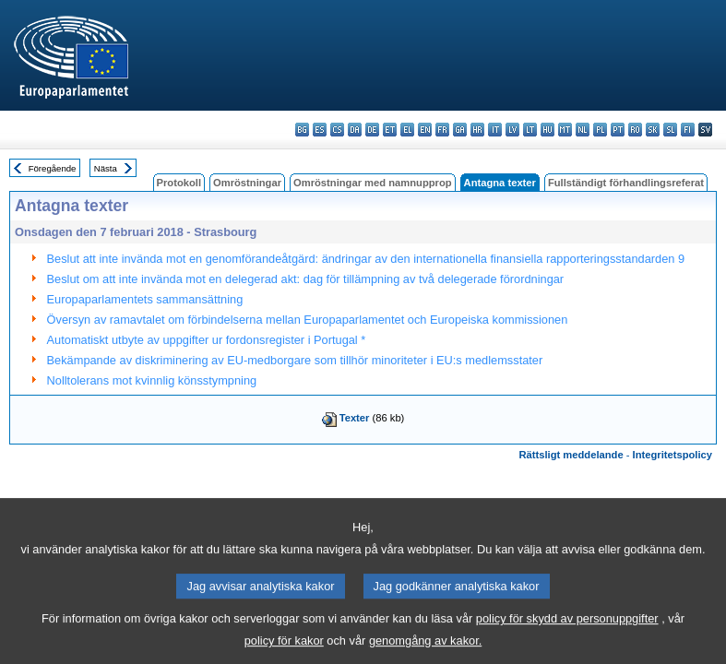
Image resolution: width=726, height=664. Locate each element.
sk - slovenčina (653, 129)
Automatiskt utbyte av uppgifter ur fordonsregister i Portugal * (206, 340)
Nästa (105, 168)
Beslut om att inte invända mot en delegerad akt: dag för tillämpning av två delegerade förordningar (306, 279)
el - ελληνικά (407, 129)
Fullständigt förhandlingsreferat (626, 182)
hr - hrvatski (477, 129)
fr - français (442, 129)
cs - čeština (337, 129)
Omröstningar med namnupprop (372, 182)
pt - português (618, 129)
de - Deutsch (372, 129)
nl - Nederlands (582, 129)
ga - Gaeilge (460, 129)
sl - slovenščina (670, 129)
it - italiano (495, 129)
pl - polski (600, 129)
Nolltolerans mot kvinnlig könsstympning (152, 380)
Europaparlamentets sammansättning (145, 299)
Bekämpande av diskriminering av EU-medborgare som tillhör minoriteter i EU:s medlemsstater (295, 360)
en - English (425, 129)
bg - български (302, 129)
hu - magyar (547, 129)
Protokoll (179, 182)
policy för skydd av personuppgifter (567, 631)
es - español (320, 129)
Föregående (53, 168)
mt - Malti (565, 129)
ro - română (635, 129)
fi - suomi (688, 129)
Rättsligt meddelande (570, 454)
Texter (354, 417)
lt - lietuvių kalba (530, 129)
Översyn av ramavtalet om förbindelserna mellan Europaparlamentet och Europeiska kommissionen (307, 319)
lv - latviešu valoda (512, 129)
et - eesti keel (390, 129)
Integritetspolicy (672, 454)
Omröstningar (247, 182)
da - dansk (355, 129)
